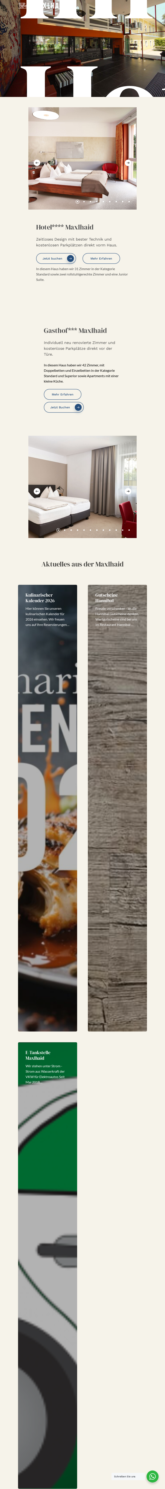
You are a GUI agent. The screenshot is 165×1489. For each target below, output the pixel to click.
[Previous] (37, 163)
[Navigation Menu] (144, 5)
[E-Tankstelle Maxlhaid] (47, 1265)
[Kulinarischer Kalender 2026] (47, 808)
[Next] (128, 163)
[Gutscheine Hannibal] (117, 808)
